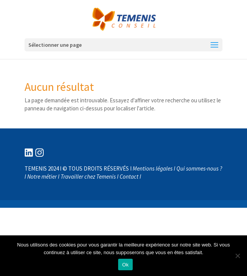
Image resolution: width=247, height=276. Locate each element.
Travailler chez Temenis (88, 176)
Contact (129, 176)
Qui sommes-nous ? (199, 168)
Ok (125, 265)
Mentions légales (153, 168)
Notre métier (42, 176)
